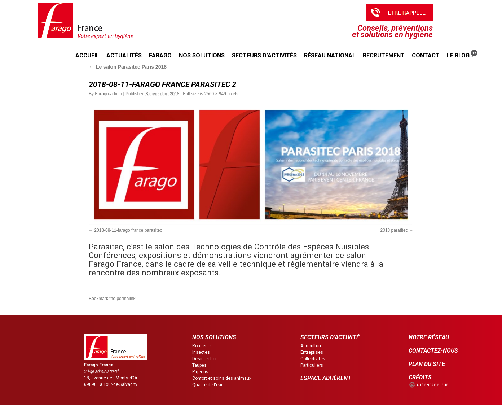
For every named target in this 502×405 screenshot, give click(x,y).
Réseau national (330, 55)
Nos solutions (202, 55)
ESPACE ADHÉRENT (325, 378)
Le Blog (462, 54)
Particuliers (311, 365)
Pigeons (200, 371)
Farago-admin (108, 93)
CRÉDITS (420, 377)
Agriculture (311, 345)
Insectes (201, 352)
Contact (426, 55)
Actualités (124, 55)
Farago (160, 55)
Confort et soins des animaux (221, 378)
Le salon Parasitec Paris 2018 (128, 67)
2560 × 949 (215, 93)
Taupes (199, 365)
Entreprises (311, 352)
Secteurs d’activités (264, 55)
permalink (125, 298)
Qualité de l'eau (208, 384)
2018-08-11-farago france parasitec (128, 230)
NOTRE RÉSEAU (429, 337)
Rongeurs (202, 345)
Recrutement (384, 55)
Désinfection (205, 358)
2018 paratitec (394, 230)
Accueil (87, 55)
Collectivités (312, 358)
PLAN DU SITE (427, 364)
